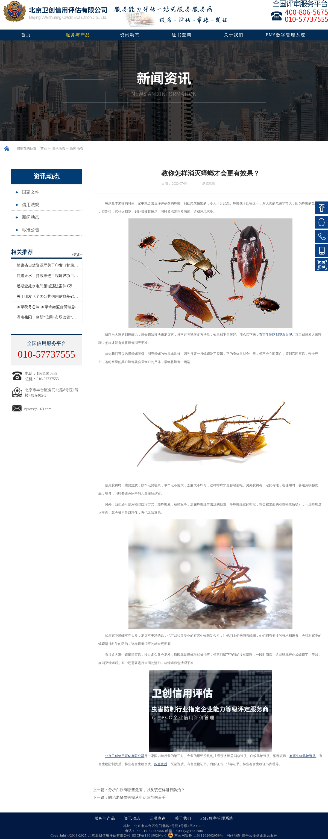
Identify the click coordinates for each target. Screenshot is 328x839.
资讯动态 (58, 148)
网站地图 (232, 835)
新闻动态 (76, 148)
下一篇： (129, 798)
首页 (26, 35)
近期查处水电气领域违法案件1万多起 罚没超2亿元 (59, 286)
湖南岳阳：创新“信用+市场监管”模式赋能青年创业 (59, 317)
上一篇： (139, 790)
